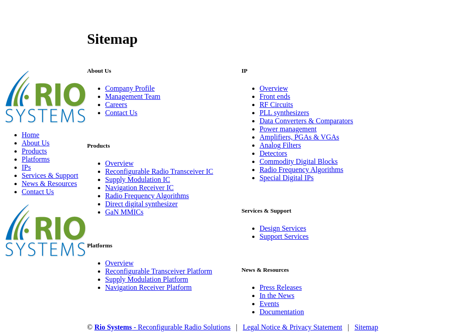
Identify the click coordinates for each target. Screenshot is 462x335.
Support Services (284, 236)
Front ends (274, 96)
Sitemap (366, 327)
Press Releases (280, 287)
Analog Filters (280, 145)
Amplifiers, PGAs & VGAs (299, 137)
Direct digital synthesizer (141, 204)
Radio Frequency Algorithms (147, 196)
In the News (276, 295)
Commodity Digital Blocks (298, 161)
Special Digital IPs (286, 177)
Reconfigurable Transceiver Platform (158, 271)
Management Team (133, 96)
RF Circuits (276, 104)
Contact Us (121, 112)
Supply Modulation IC (137, 179)
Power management (288, 129)
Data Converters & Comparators (306, 121)
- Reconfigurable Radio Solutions (162, 327)
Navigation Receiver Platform (148, 287)
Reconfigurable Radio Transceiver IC (159, 171)
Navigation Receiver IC (139, 187)
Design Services (282, 228)
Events (269, 303)
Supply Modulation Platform (146, 279)
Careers (116, 104)
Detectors (273, 153)
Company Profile (130, 88)
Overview (119, 163)
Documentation (281, 312)
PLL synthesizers (284, 112)
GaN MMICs (124, 212)
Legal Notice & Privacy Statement (292, 327)
